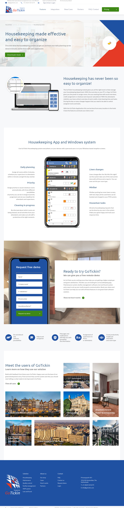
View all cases (10, 383)
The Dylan (100, 441)
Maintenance (27, 480)
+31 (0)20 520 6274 (29, 2)
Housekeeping (27, 477)
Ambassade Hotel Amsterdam (23, 412)
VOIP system (27, 489)
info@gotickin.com (13, 2)
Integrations (55, 9)
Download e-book (14, 55)
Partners (81, 9)
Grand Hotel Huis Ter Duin (50, 441)
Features (43, 9)
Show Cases (68, 9)
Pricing (106, 9)
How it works (44, 483)
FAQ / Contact (94, 9)
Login (59, 486)
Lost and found (27, 491)
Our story (43, 477)
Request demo (62, 483)
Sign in (45, 3)
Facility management (29, 486)
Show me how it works (72, 298)
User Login (51, 3)
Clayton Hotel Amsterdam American (73, 412)
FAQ (59, 477)
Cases (42, 480)
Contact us (61, 480)
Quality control (27, 483)
